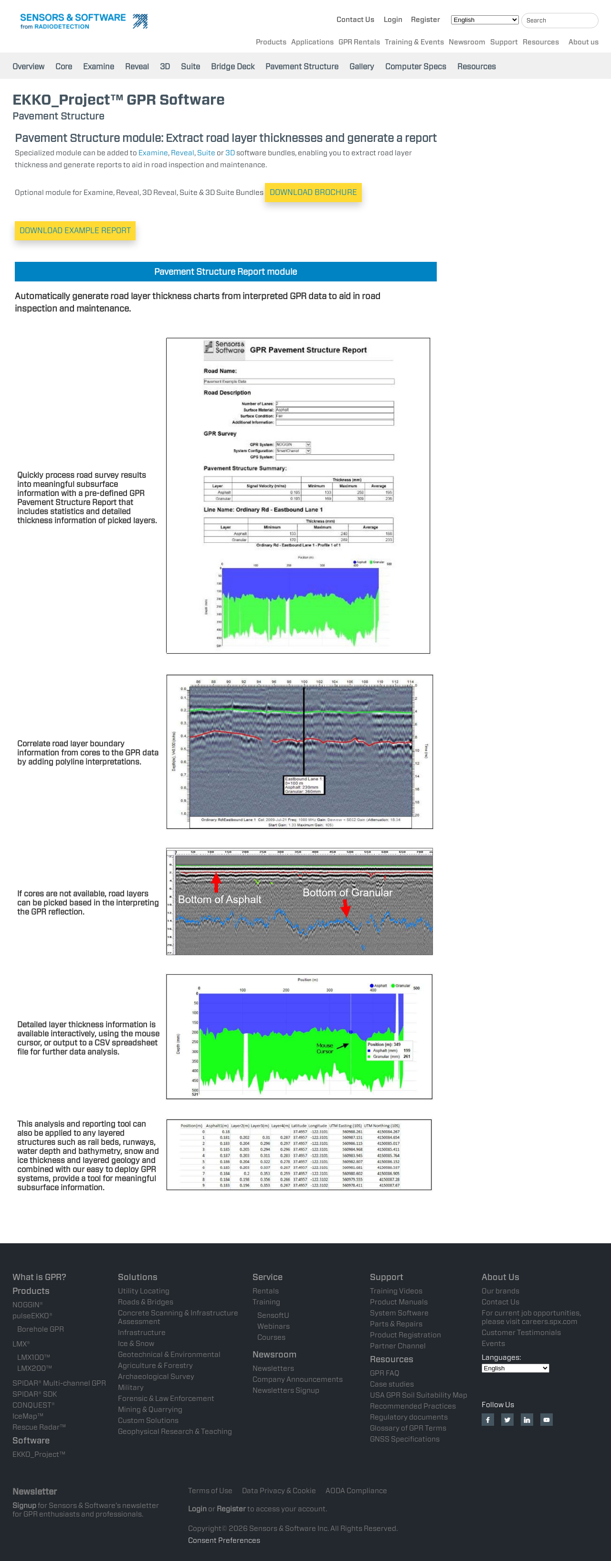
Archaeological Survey (156, 1376)
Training (266, 1302)
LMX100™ (33, 1357)
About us (584, 43)
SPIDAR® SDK (34, 1394)
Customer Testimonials (521, 1332)
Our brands (500, 1291)
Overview (28, 66)
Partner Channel (398, 1346)
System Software (399, 1313)
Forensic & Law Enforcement (166, 1398)
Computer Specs (415, 66)
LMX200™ (34, 1368)
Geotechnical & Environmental (169, 1354)
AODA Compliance (356, 1490)
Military (131, 1387)
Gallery (361, 66)
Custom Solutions (148, 1420)
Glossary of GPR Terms (408, 1428)
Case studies (392, 1384)
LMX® (21, 1344)
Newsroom (467, 43)
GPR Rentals (359, 43)
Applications (312, 43)
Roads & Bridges (145, 1302)
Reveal (137, 66)
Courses (271, 1337)
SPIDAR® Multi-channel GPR (59, 1383)
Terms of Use (210, 1490)
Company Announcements (298, 1379)
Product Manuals (399, 1302)
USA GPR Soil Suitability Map (418, 1395)
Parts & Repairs (396, 1324)
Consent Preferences (224, 1540)
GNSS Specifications (405, 1439)
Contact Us (355, 21)
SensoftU (273, 1315)
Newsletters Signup (286, 1390)
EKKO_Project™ (38, 1454)
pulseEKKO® (32, 1316)
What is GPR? (39, 1277)
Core (63, 66)
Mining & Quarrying (150, 1409)
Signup (24, 1505)
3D (165, 66)
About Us (500, 1277)
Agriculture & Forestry (155, 1365)
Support (504, 43)
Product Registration (405, 1335)
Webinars (273, 1326)
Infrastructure (142, 1332)
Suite (190, 66)
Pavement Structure (301, 66)
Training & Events (414, 43)
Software (31, 1440)
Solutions (138, 1277)
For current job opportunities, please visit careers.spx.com (531, 1317)
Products (271, 43)
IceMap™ (27, 1416)
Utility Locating (143, 1291)
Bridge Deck (232, 66)
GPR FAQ (385, 1373)
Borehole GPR (40, 1329)
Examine (98, 66)
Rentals (266, 1291)
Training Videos (396, 1291)
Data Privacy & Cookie (279, 1490)
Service (268, 1277)
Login (393, 21)
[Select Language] (485, 21)
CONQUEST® (33, 1405)
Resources (541, 43)
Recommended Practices (413, 1406)
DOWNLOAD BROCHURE (313, 192)
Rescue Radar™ (39, 1427)
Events (493, 1343)
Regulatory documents (409, 1417)
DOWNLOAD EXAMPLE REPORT (75, 230)
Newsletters (273, 1368)
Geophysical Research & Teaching (175, 1431)
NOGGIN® (27, 1305)
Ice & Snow (136, 1343)
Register (425, 21)
